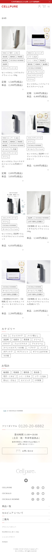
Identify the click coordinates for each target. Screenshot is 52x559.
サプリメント (22, 352)
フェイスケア (17, 336)
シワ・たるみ (40, 376)
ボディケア (8, 352)
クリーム (37, 340)
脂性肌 (26, 372)
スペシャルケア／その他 (13, 348)
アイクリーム (37, 344)
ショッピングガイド (8, 537)
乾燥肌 (16, 372)
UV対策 (38, 380)
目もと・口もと (9, 380)
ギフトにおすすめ (40, 352)
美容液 (26, 340)
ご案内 (5, 519)
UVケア (6, 344)
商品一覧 (6, 506)
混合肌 (36, 372)
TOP (5, 411)
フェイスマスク (20, 344)
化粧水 (16, 340)
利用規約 (5, 542)
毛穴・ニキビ (8, 376)
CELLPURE (10, 6)
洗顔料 (6, 340)
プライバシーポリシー (9, 527)
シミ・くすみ (24, 376)
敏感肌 (6, 372)
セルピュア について (12, 513)
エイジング (25, 380)
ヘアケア (32, 348)
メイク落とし (32, 336)
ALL (5, 336)
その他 (6, 356)
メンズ (43, 348)
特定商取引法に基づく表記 (10, 532)
